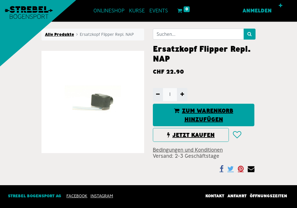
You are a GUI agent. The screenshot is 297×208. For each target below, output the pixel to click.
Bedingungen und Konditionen (188, 150)
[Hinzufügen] (182, 94)
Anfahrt (237, 195)
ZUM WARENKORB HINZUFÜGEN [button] (203, 115)
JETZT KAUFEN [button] (191, 134)
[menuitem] (108, 11)
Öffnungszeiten (268, 195)
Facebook (76, 195)
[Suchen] (250, 34)
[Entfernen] (158, 94)
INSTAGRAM (101, 195)
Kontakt (214, 195)
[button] (280, 6)
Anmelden (257, 11)
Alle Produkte (59, 34)
